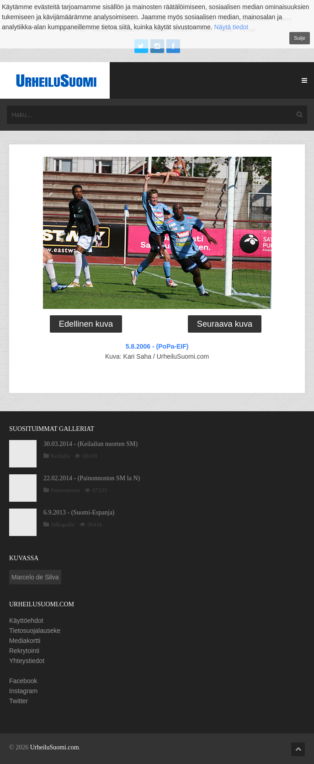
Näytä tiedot (231, 27)
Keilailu (60, 455)
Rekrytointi (24, 650)
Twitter (18, 701)
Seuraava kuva (224, 324)
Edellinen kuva (86, 324)
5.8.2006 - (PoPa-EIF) (157, 346)
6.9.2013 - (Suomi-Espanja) (79, 512)
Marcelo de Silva (35, 577)
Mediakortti (24, 640)
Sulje (299, 38)
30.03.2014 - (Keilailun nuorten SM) (90, 443)
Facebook (23, 680)
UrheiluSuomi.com (54, 747)
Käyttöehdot (26, 620)
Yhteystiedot (26, 660)
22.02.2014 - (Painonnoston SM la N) (91, 478)
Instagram (23, 691)
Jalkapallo (63, 524)
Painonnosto (65, 490)
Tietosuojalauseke (34, 630)
